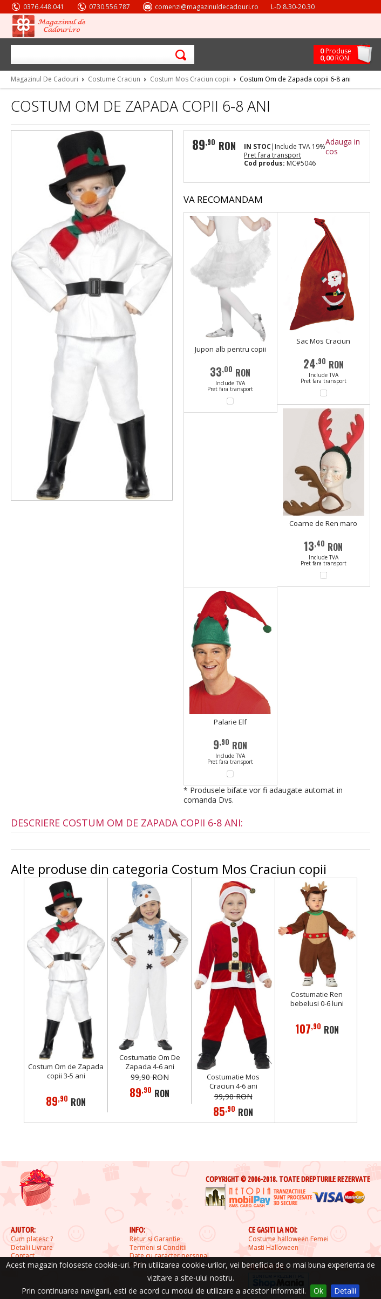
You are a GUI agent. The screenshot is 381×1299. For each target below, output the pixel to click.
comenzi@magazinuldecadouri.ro (206, 6)
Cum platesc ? (32, 1239)
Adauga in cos (342, 146)
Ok (318, 1291)
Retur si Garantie (155, 1239)
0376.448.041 (43, 6)
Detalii (345, 1291)
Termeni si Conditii (158, 1247)
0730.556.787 (109, 6)
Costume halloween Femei (288, 1239)
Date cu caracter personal (169, 1256)
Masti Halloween (273, 1247)
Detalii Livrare (32, 1247)
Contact (23, 1256)
